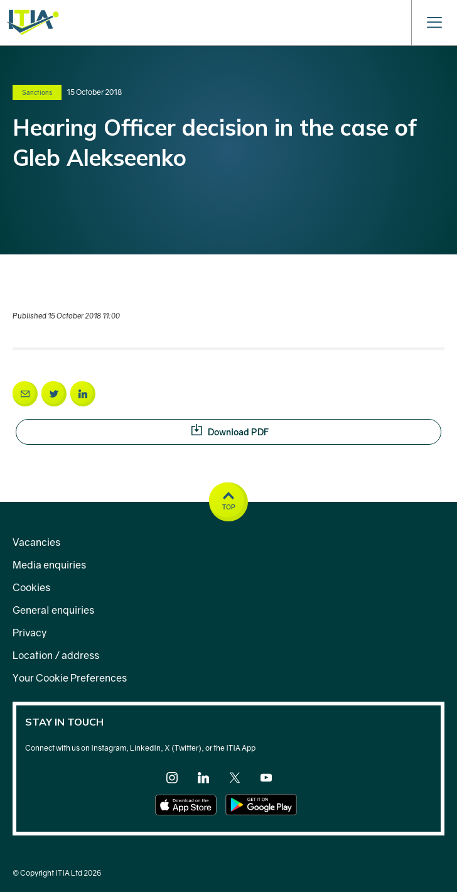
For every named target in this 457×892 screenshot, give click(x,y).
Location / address (56, 655)
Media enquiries (49, 564)
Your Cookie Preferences (70, 678)
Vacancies (36, 542)
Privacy (29, 632)
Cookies (31, 587)
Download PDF (316, 431)
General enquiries (53, 610)
